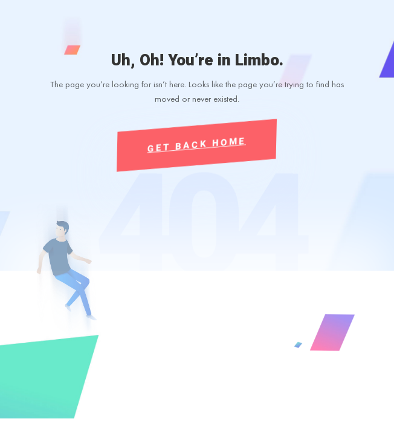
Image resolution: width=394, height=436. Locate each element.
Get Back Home (197, 144)
